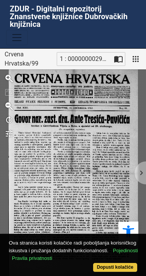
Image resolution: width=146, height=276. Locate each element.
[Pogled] (136, 59)
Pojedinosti (125, 250)
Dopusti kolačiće (115, 267)
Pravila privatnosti (32, 258)
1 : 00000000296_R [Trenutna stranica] (86, 58)
